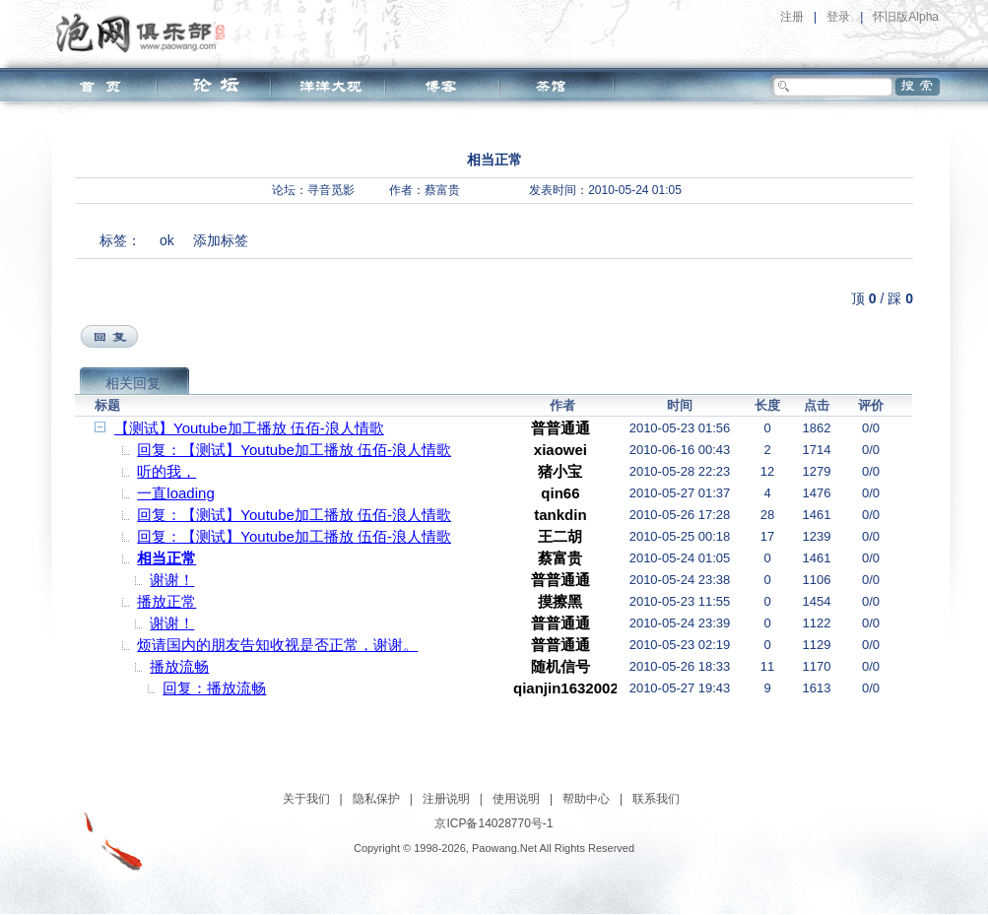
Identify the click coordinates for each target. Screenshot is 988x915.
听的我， (166, 471)
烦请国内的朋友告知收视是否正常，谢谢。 (277, 644)
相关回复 (133, 383)
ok (167, 240)
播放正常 (166, 601)
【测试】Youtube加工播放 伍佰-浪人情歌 (249, 428)
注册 (792, 17)
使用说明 (516, 799)
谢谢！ (172, 579)
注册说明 (446, 799)
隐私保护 (376, 799)
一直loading (175, 493)
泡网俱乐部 (145, 32)
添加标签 (220, 240)
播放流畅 (179, 666)
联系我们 (656, 799)
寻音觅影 (331, 190)
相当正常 (166, 558)
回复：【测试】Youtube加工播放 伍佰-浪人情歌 (294, 449)
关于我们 (306, 799)
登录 (838, 17)
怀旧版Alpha (906, 17)
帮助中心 (586, 799)
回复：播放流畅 (214, 688)
